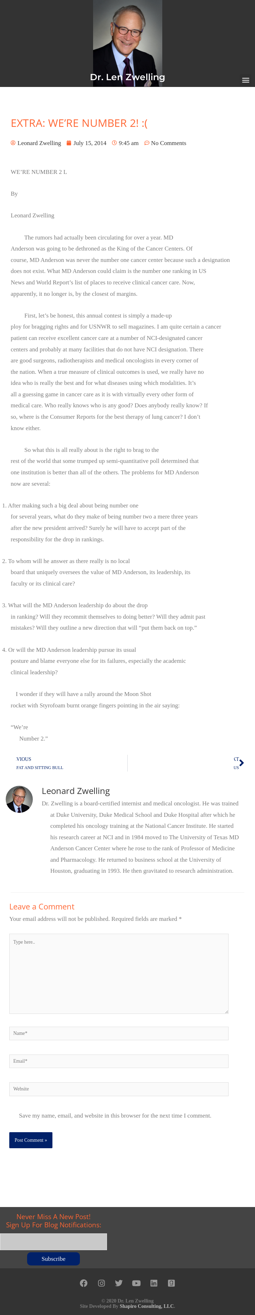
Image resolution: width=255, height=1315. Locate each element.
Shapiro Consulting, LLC (147, 1305)
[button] (245, 80)
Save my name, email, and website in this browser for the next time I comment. (115, 1115)
